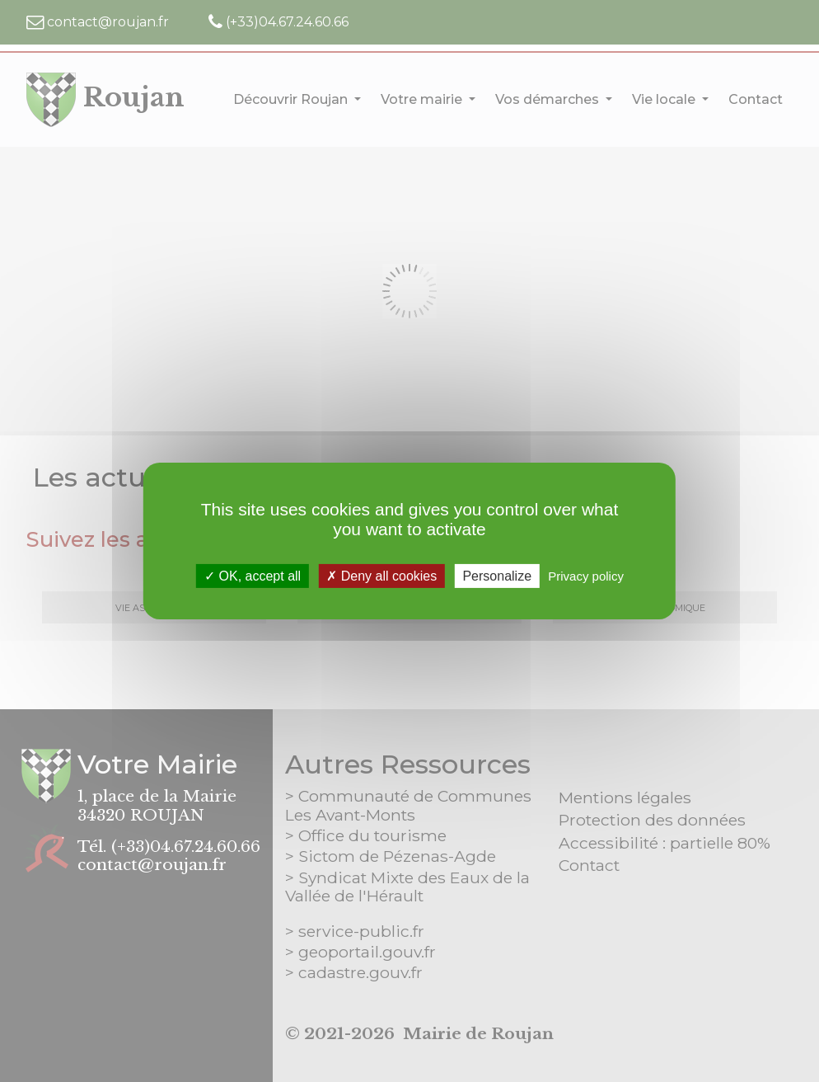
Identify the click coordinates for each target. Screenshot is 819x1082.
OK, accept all (252, 576)
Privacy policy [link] (586, 576)
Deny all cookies (381, 576)
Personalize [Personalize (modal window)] (496, 576)
